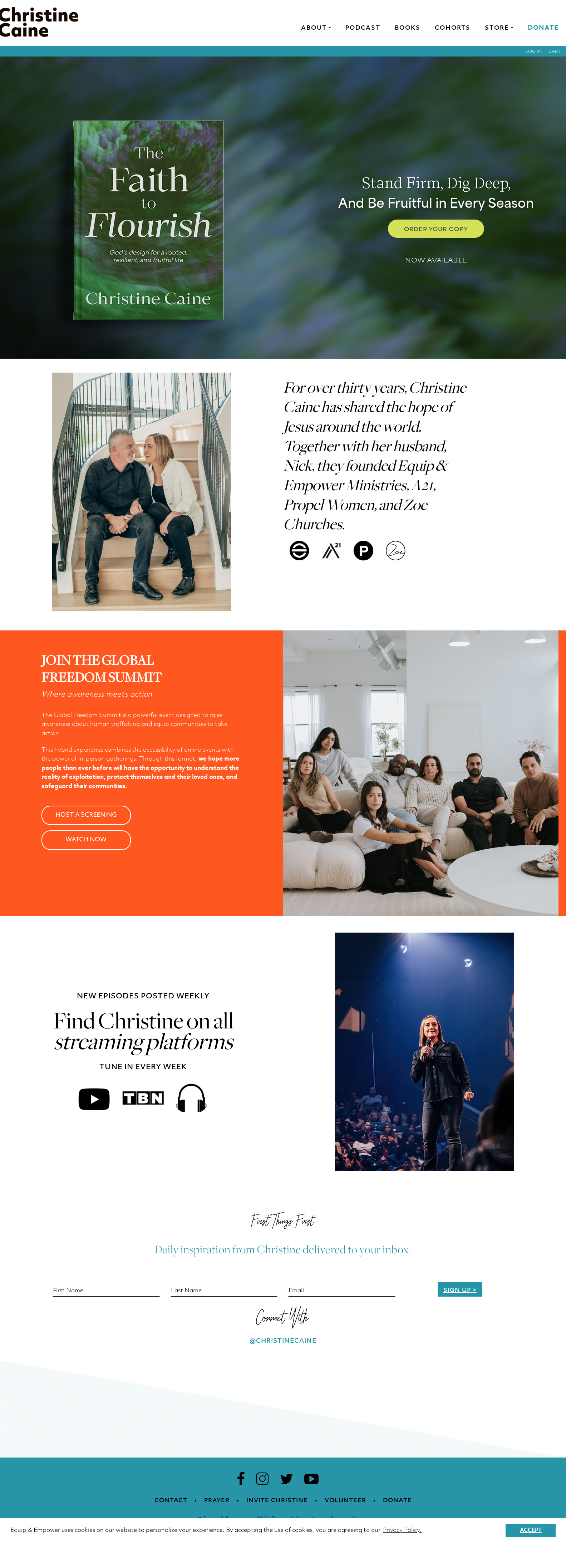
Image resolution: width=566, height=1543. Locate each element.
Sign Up (457, 1290)
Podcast (362, 28)
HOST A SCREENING (86, 815)
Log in (534, 51)
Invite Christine (277, 1501)
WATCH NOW (86, 840)
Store (497, 28)
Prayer (217, 1501)
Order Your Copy (436, 229)
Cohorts (453, 28)
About (314, 28)
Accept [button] (531, 1530)
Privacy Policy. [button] (402, 1530)
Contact (170, 1501)
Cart (554, 51)
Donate (543, 28)
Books (407, 28)
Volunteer (345, 1501)
